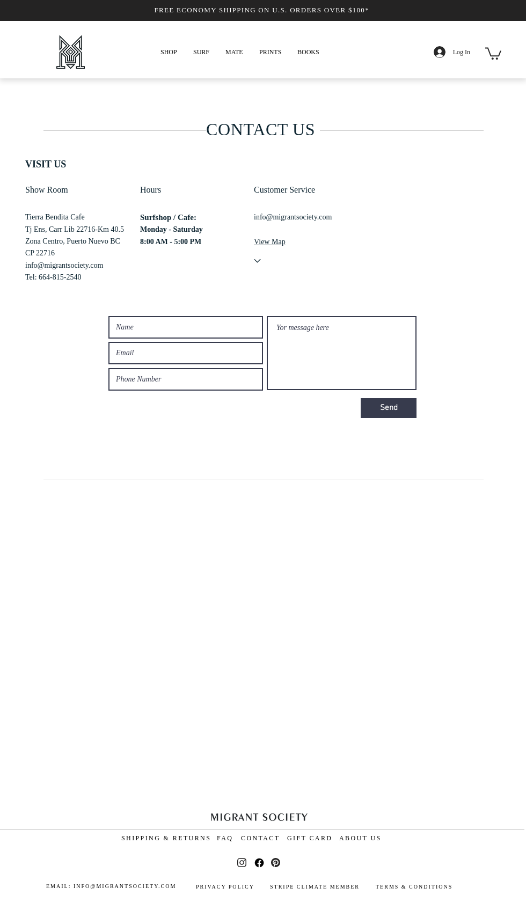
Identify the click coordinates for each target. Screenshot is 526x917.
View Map (270, 242)
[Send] (389, 408)
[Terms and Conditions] (451, 861)
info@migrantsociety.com (64, 265)
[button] (168, 52)
